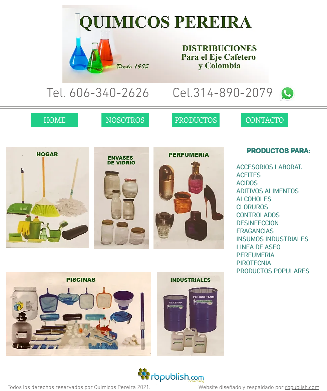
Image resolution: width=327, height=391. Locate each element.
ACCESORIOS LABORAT (268, 168)
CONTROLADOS (258, 216)
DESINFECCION (257, 224)
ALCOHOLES (253, 200)
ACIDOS (247, 184)
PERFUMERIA (255, 256)
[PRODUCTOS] (196, 120)
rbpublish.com (302, 387)
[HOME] (54, 120)
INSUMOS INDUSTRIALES (272, 240)
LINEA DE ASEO (258, 248)
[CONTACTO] (264, 120)
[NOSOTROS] (125, 120)
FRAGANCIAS (255, 232)
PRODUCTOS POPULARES (272, 272)
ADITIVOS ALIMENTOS (267, 192)
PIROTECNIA (253, 264)
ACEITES (248, 176)
